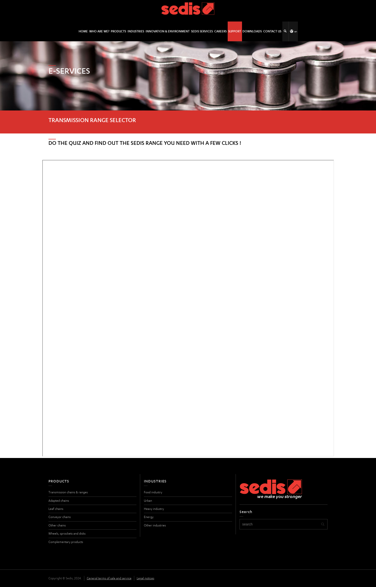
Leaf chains (55, 509)
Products (118, 31)
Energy (149, 517)
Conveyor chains (59, 517)
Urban (148, 500)
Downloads (252, 31)
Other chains (57, 525)
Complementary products (65, 542)
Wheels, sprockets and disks (67, 533)
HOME (83, 31)
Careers (220, 31)
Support (234, 31)
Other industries (155, 525)
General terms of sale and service (109, 578)
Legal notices (145, 578)
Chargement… (188, 308)
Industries (136, 31)
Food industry (153, 492)
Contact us (272, 31)
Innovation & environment (168, 31)
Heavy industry (154, 509)
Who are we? (99, 31)
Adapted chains (58, 500)
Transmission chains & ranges (68, 492)
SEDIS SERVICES (202, 31)
